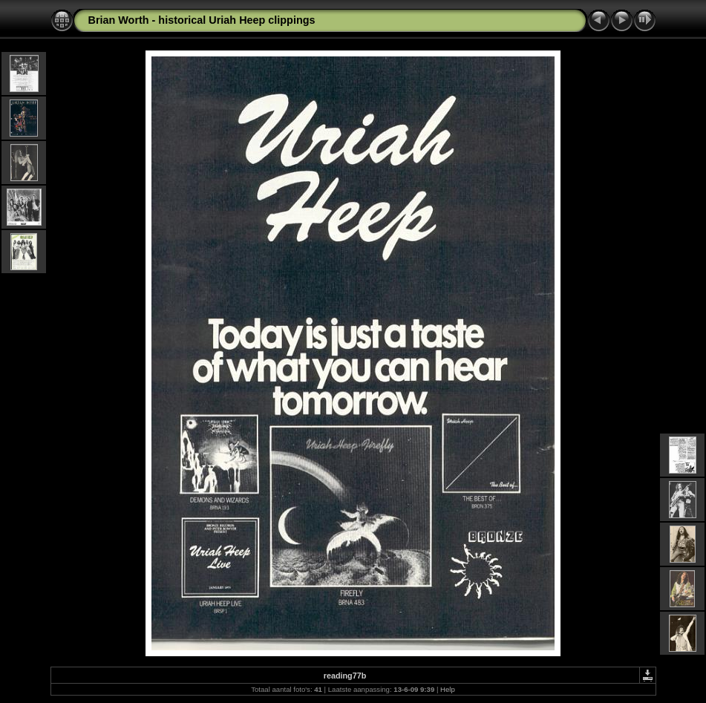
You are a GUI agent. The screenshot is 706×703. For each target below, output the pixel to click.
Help (447, 689)
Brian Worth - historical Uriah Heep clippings (202, 20)
